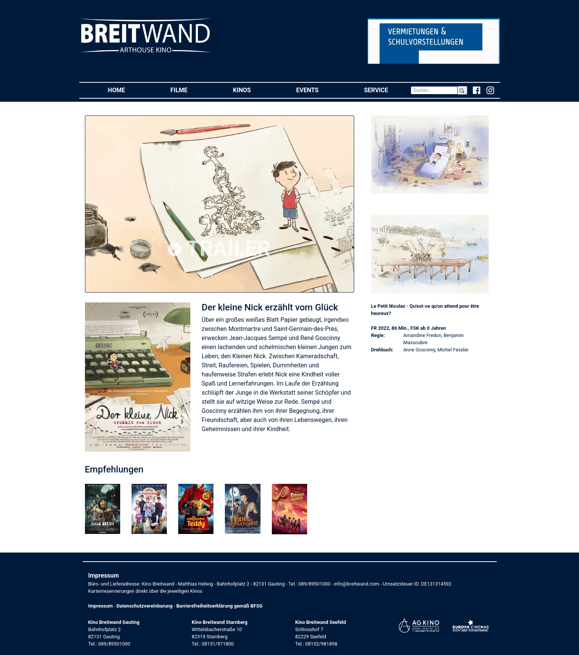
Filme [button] (190, 90)
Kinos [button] (253, 90)
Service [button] (387, 90)
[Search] (434, 90)
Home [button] (127, 90)
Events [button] (318, 90)
